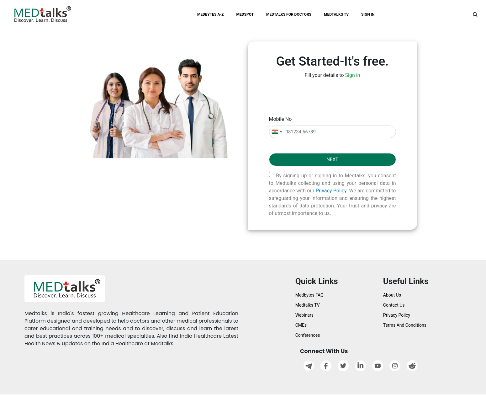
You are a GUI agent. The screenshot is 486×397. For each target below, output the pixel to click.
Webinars (304, 315)
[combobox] (276, 132)
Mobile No (280, 119)
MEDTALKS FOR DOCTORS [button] (288, 14)
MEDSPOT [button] (245, 14)
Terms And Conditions (404, 325)
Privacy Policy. (332, 191)
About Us (392, 295)
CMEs (301, 325)
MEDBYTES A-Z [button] (210, 14)
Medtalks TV (307, 305)
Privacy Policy (396, 315)
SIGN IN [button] (368, 14)
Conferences (307, 335)
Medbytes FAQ (309, 295)
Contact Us (394, 305)
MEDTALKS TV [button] (336, 14)
